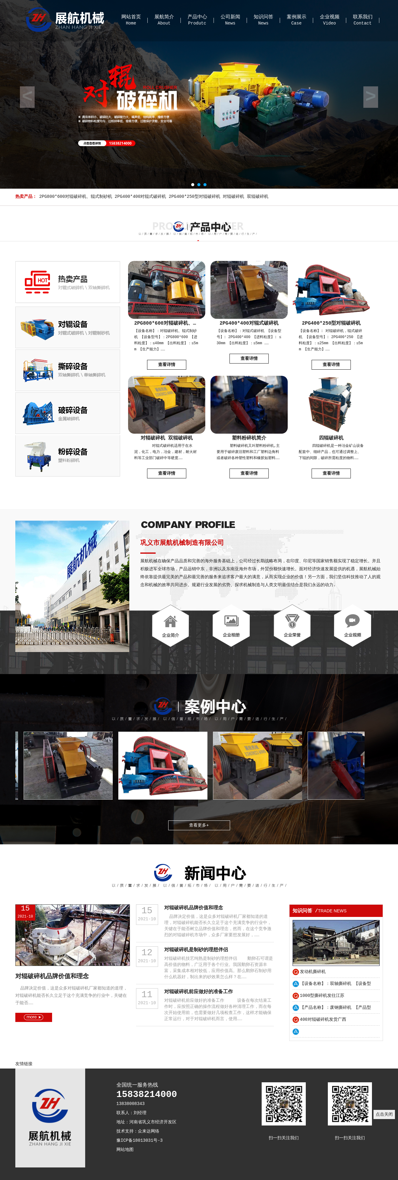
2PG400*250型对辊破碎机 (194, 196)
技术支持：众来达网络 (137, 1131)
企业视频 (329, 17)
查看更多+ (199, 825)
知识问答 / (320, 911)
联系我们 (363, 17)
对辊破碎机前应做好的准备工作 (198, 992)
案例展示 (296, 17)
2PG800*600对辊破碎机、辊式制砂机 (75, 196)
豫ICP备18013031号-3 (139, 1140)
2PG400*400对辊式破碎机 (140, 196)
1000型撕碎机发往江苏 (322, 995)
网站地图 (125, 1149)
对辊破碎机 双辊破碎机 (245, 196)
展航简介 (164, 17)
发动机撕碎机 (313, 971)
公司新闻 (230, 17)
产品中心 (197, 17)
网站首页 (131, 17)
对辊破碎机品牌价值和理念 (52, 976)
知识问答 (263, 17)
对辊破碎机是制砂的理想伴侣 (196, 950)
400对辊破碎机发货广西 (323, 1019)
